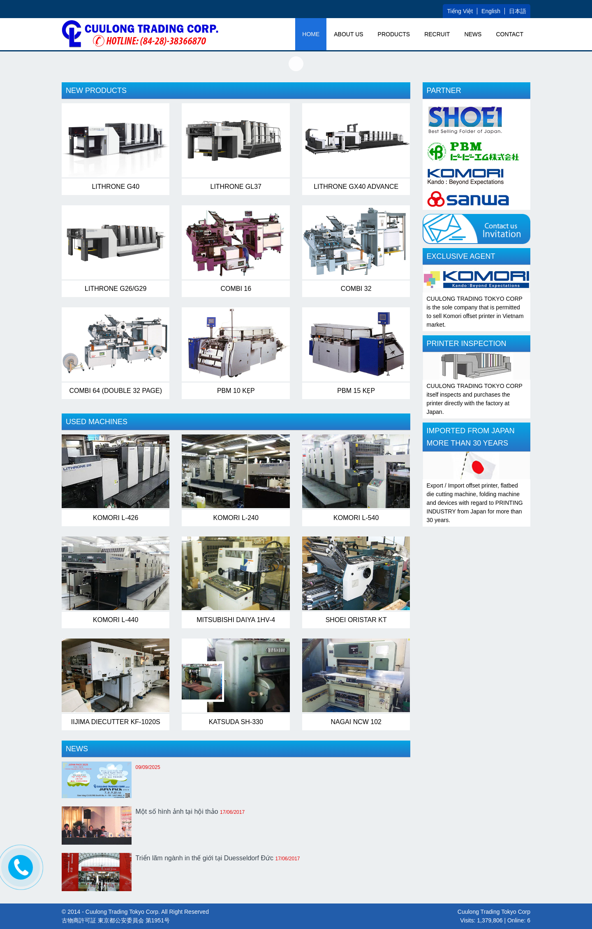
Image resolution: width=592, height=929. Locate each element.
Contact (509, 34)
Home (310, 34)
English (490, 11)
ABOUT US (348, 34)
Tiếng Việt (460, 11)
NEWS (472, 34)
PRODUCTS (394, 34)
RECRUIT (437, 34)
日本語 (517, 11)
